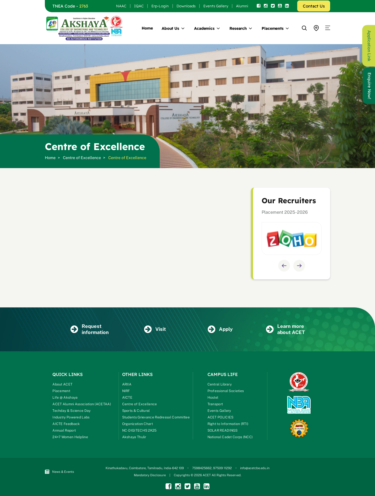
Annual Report (64, 430)
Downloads (186, 6)
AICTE (127, 397)
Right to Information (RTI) (227, 424)
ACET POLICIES (220, 417)
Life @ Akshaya (65, 397)
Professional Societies (225, 391)
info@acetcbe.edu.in (254, 468)
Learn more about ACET (285, 329)
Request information (89, 329)
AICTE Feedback (66, 424)
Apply (220, 329)
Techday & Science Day (71, 411)
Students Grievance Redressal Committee (156, 417)
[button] (327, 28)
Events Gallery (215, 6)
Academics (204, 28)
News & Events (59, 472)
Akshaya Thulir (134, 437)
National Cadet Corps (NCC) (230, 437)
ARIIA (127, 384)
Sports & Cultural (136, 411)
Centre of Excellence (82, 157)
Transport (215, 404)
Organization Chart (137, 424)
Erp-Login (160, 6)
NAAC (121, 6)
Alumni (242, 6)
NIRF (126, 391)
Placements (273, 28)
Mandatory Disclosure (150, 475)
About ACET (62, 384)
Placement (61, 391)
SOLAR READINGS (222, 430)
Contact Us (314, 6)
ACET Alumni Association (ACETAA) (81, 404)
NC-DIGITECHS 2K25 (139, 430)
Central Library (219, 384)
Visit (155, 329)
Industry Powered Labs (70, 417)
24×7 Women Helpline (70, 437)
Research (238, 28)
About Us (170, 28)
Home (147, 28)
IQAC (139, 6)
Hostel (212, 397)
